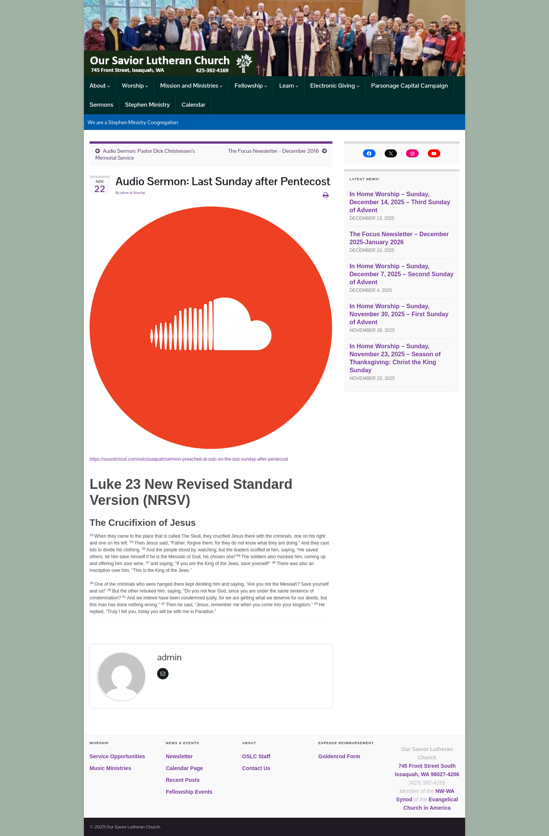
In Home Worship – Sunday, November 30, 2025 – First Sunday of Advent (399, 314)
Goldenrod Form (339, 756)
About (100, 86)
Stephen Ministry (147, 105)
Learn (288, 86)
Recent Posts (183, 780)
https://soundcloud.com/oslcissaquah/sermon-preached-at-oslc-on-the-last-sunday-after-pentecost (189, 459)
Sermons (101, 105)
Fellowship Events (189, 792)
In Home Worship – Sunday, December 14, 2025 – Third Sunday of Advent (400, 202)
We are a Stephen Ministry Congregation (133, 122)
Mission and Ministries (191, 86)
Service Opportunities (117, 756)
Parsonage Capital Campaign (409, 86)
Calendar (193, 105)
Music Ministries (110, 768)
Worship (135, 86)
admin (124, 193)
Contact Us (256, 768)
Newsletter (179, 756)
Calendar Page (184, 768)
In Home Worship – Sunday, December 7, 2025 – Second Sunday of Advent (402, 274)
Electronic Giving (335, 86)
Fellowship (250, 86)
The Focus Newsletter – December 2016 (273, 150)
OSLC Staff (256, 756)
